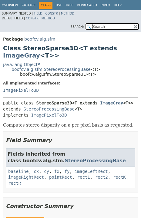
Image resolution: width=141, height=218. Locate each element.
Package (28, 5)
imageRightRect (26, 177)
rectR (14, 183)
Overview (10, 5)
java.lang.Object (20, 64)
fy (66, 171)
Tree (69, 5)
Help (117, 5)
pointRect (60, 177)
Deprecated (87, 5)
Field (38, 13)
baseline (18, 171)
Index (105, 5)
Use (59, 5)
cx (36, 171)
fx (56, 171)
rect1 (83, 177)
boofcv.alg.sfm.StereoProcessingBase (51, 69)
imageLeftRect (91, 171)
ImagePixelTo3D (21, 90)
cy (46, 171)
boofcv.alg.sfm (39, 39)
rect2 (101, 177)
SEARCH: (77, 26)
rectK (119, 177)
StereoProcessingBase (49, 109)
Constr (51, 13)
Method (67, 13)
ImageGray (21, 55)
